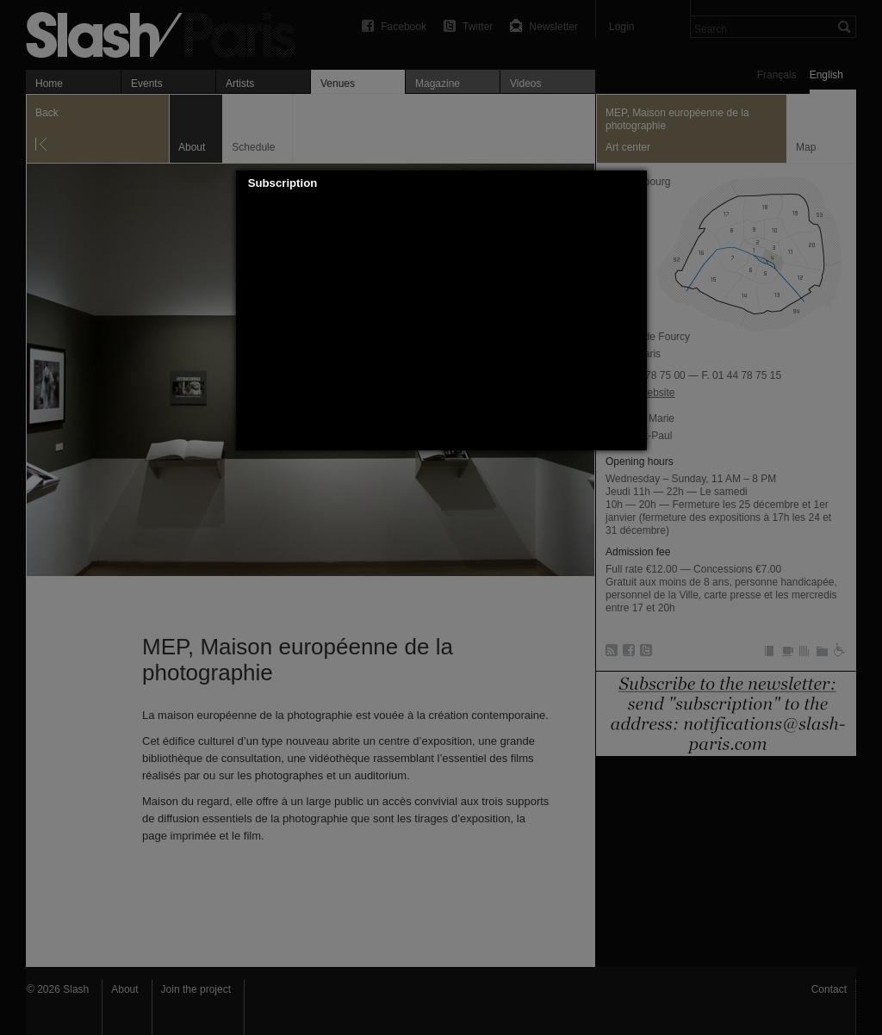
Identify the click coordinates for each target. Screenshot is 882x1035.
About (124, 989)
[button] (634, 183)
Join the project (196, 989)
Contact (829, 989)
